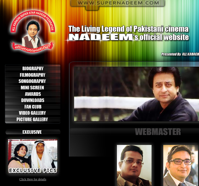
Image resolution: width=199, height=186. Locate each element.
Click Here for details (32, 179)
